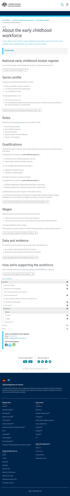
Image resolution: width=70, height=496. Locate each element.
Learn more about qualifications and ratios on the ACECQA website (24, 202)
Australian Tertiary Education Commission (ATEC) (16, 445)
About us (38, 448)
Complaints (39, 417)
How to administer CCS (10, 295)
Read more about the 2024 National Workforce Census (20, 110)
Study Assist (5, 413)
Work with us (39, 451)
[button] (67, 282)
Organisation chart (41, 458)
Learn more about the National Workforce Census (19, 257)
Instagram (38, 431)
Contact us (39, 406)
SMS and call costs (7, 476)
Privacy (4, 458)
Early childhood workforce (42, 20)
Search (4, 455)
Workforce (7, 308)
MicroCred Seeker (7, 441)
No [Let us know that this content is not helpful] (30, 362)
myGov (4, 406)
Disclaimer (5, 462)
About (7, 312)
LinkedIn (38, 434)
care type (16, 122)
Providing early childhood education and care (23, 20)
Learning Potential (7, 424)
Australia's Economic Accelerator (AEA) (13, 427)
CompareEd (5, 434)
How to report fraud (41, 424)
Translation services (8, 483)
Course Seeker (6, 438)
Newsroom (39, 410)
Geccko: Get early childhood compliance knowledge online (20, 298)
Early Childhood (6, 20)
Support (8, 315)
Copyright (5, 465)
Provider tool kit (8, 322)
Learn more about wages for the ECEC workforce (19, 233)
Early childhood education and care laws (15, 292)
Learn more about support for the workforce (17, 274)
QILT (3, 431)
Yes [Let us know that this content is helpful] (25, 362)
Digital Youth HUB (7, 417)
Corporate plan (40, 455)
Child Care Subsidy (9, 285)
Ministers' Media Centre (42, 413)
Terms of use (6, 469)
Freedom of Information (9, 472)
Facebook (38, 427)
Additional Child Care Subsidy (12, 288)
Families (4, 325)
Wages (8, 318)
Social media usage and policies (45, 420)
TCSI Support (6, 420)
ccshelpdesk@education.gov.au (17, 338)
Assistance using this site (9, 479)
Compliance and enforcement (12, 302)
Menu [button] (67, 5)
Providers (5, 282)
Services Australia (7, 410)
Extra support (8, 305)
